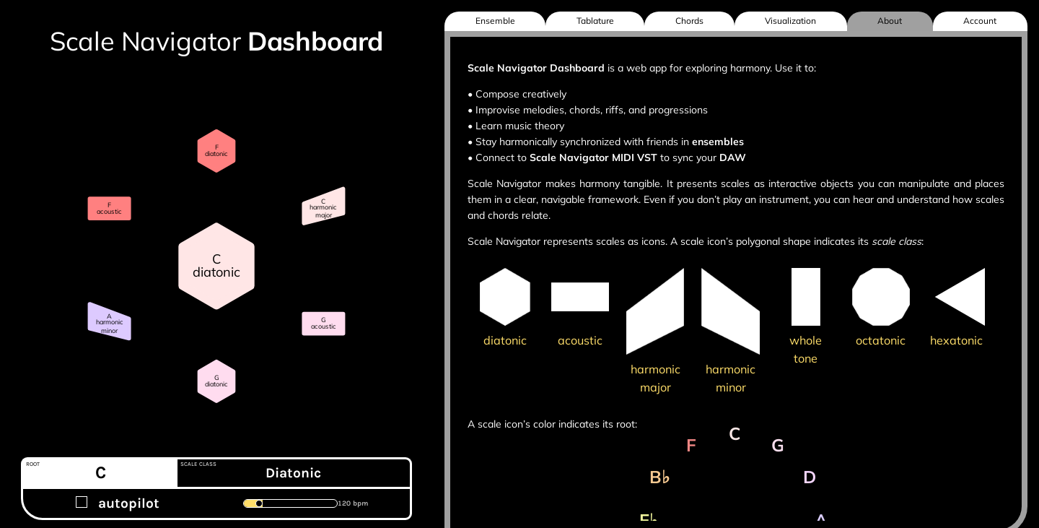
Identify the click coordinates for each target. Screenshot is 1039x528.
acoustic (580, 340)
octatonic (881, 340)
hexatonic (956, 340)
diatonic (505, 340)
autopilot (117, 503)
